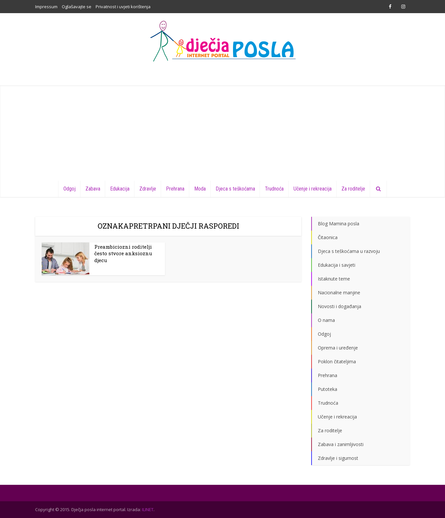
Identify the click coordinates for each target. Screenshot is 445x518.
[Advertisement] (222, 131)
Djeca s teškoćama (235, 189)
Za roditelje (353, 189)
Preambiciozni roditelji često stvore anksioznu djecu (123, 253)
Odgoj (69, 189)
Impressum (46, 7)
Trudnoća (274, 189)
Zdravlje (147, 189)
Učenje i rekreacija (312, 189)
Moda (200, 189)
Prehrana (175, 189)
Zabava (92, 189)
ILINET (147, 509)
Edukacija (119, 189)
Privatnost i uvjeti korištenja (123, 7)
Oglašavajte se (76, 7)
